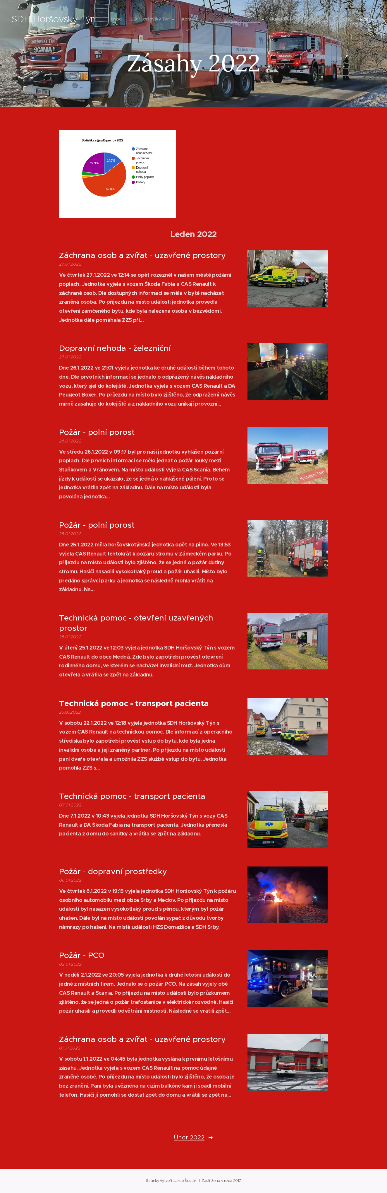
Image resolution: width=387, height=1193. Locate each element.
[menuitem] (134, 19)
